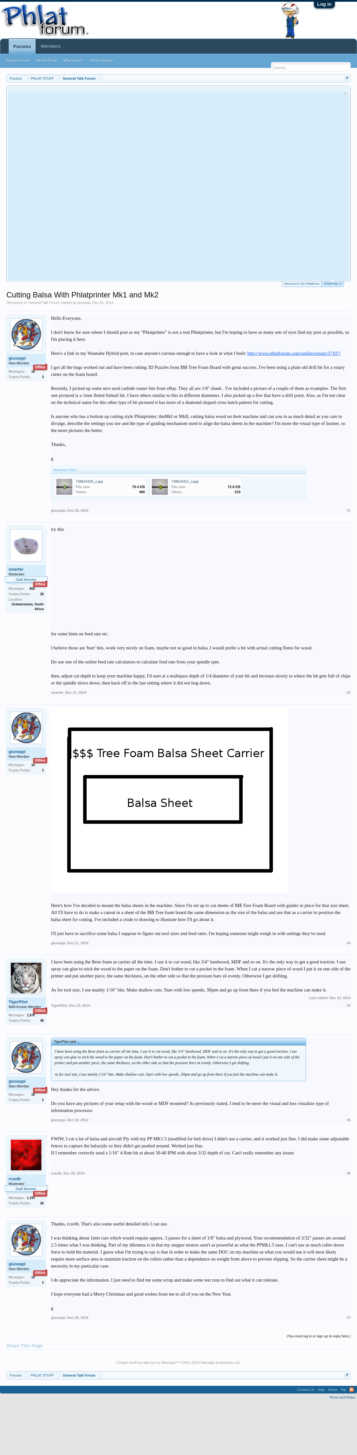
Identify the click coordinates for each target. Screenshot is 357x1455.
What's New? (73, 60)
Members (51, 46)
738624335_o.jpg (89, 481)
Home (332, 1390)
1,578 (31, 1015)
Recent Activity (101, 60)
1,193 (31, 1198)
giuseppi (83, 302)
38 (42, 1203)
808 (32, 588)
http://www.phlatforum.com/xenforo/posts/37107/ (293, 353)
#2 (349, 692)
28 (42, 594)
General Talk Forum (44, 302)
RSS (351, 1389)
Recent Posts (46, 60)
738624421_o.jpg (184, 481)
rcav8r (15, 1178)
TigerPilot (18, 1001)
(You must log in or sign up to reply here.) (319, 1336)
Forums (22, 46)
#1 (349, 510)
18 (33, 371)
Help (321, 1390)
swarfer (16, 569)
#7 (349, 1318)
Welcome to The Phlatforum (301, 283)
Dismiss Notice (345, 93)
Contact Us (305, 1390)
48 (42, 1020)
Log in (324, 4)
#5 (349, 1120)
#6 (349, 1173)
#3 (349, 943)
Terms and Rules (342, 1397)
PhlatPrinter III (333, 283)
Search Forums (18, 60)
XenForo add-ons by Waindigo (152, 1362)
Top (343, 1390)
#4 (349, 1005)
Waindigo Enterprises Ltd (220, 1362)
